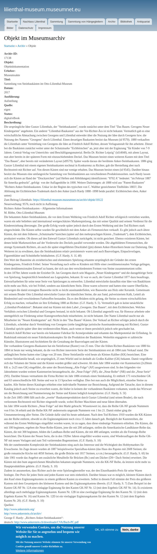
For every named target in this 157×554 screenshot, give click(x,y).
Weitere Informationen (30, 550)
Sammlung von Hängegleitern (85, 21)
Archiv (111, 21)
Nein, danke (130, 529)
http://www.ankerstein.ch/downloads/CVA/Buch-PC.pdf (46, 522)
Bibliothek (126, 21)
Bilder (10, 27)
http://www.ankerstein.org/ (19, 509)
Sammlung (56, 21)
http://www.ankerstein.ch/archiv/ (22, 513)
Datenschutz (25, 27)
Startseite (12, 21)
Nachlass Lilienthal (34, 21)
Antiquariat (143, 21)
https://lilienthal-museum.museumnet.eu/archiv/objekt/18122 (68, 199)
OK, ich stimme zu (106, 529)
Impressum (44, 27)
